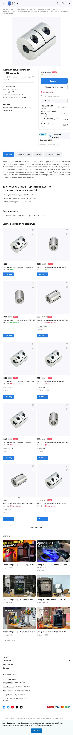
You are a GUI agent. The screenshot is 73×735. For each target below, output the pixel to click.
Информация (8, 664)
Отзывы (38, 154)
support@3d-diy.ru (9, 690)
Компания (7, 661)
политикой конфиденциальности (41, 725)
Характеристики (23, 154)
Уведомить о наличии (54, 87)
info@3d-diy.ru (8, 683)
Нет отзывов (12, 77)
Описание (8, 154)
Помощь (6, 668)
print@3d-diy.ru (8, 686)
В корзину (54, 81)
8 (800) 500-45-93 (9, 679)
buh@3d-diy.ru (8, 695)
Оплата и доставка (53, 154)
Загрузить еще (36, 527)
